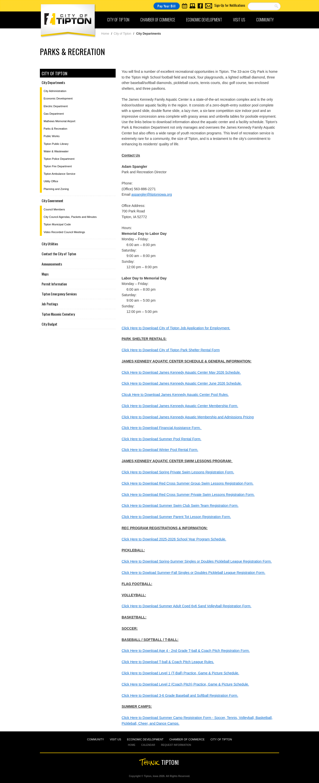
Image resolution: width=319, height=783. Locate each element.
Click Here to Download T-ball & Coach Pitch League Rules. (168, 662)
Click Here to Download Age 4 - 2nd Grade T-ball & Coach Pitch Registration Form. (186, 651)
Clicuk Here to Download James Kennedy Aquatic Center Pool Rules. (175, 395)
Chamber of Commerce (157, 20)
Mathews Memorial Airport (59, 121)
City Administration (55, 90)
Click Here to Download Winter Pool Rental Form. (160, 450)
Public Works (52, 136)
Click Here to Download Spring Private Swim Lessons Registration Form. (178, 472)
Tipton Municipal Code (57, 224)
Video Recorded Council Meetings (64, 232)
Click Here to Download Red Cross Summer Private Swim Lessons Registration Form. (188, 495)
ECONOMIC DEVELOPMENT (145, 739)
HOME (131, 745)
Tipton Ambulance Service (59, 173)
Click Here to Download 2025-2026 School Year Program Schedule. (174, 539)
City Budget (49, 324)
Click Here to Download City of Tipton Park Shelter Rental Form (171, 350)
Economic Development (204, 20)
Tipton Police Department (59, 158)
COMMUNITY (95, 739)
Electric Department (56, 106)
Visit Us (239, 20)
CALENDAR (148, 745)
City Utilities (50, 243)
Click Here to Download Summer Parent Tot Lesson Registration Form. (176, 517)
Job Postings (50, 303)
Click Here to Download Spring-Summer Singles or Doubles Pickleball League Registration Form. (197, 561)
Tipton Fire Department (58, 166)
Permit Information (54, 283)
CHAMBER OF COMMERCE (187, 739)
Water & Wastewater (56, 151)
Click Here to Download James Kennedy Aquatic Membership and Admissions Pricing (188, 417)
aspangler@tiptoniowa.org (151, 194)
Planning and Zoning (56, 188)
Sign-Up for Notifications (229, 5)
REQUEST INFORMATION (176, 745)
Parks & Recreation (55, 128)
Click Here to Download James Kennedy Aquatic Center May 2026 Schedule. (181, 372)
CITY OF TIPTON (221, 739)
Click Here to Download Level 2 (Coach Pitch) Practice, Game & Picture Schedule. (185, 684)
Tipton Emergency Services (59, 293)
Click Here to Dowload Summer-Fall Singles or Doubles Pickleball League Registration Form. (193, 573)
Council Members (54, 209)
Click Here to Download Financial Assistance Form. (162, 428)
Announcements (52, 263)
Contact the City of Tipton (59, 253)
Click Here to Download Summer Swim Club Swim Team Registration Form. (180, 506)
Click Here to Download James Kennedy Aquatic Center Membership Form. (180, 406)
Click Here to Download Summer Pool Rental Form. (161, 439)
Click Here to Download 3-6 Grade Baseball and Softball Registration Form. (180, 695)
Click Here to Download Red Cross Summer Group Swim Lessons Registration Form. (187, 483)
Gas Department (54, 113)
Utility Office (51, 181)
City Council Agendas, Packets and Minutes (70, 216)
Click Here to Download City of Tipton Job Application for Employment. (176, 328)
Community (265, 20)
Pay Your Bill (167, 6)
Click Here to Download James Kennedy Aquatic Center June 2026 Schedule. (182, 383)
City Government (52, 200)
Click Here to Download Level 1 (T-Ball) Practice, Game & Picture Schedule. (180, 673)
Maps (45, 273)
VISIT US (115, 739)
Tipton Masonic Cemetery (58, 314)
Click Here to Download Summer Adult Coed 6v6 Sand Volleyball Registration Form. (186, 606)
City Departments (53, 82)
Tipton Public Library (56, 143)
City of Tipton (118, 20)
